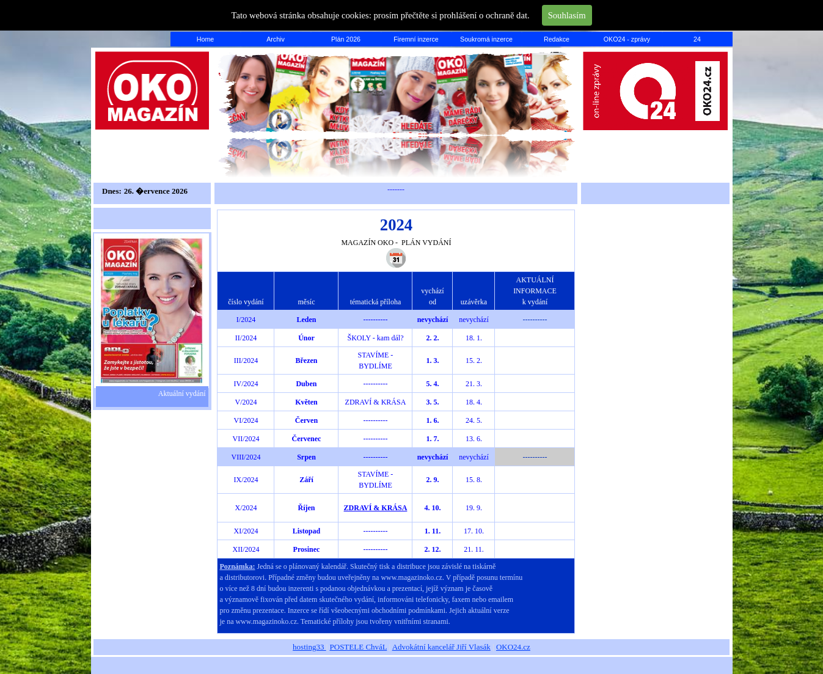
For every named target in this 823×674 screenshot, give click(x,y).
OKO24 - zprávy (627, 39)
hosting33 (309, 646)
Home (205, 39)
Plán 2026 (345, 39)
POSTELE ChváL (358, 646)
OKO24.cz (513, 646)
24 (697, 39)
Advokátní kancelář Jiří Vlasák (441, 646)
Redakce (556, 39)
